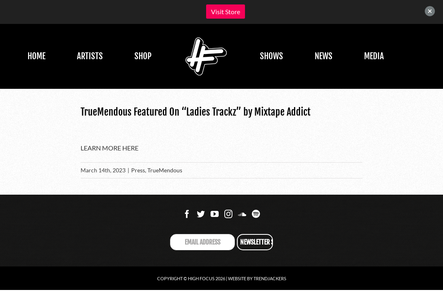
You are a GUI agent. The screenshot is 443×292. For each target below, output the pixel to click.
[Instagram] (228, 214)
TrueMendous (164, 170)
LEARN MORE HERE (109, 148)
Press (138, 170)
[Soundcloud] (242, 214)
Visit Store (225, 11)
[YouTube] (215, 214)
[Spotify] (256, 214)
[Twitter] (201, 214)
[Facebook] (187, 214)
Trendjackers (269, 278)
